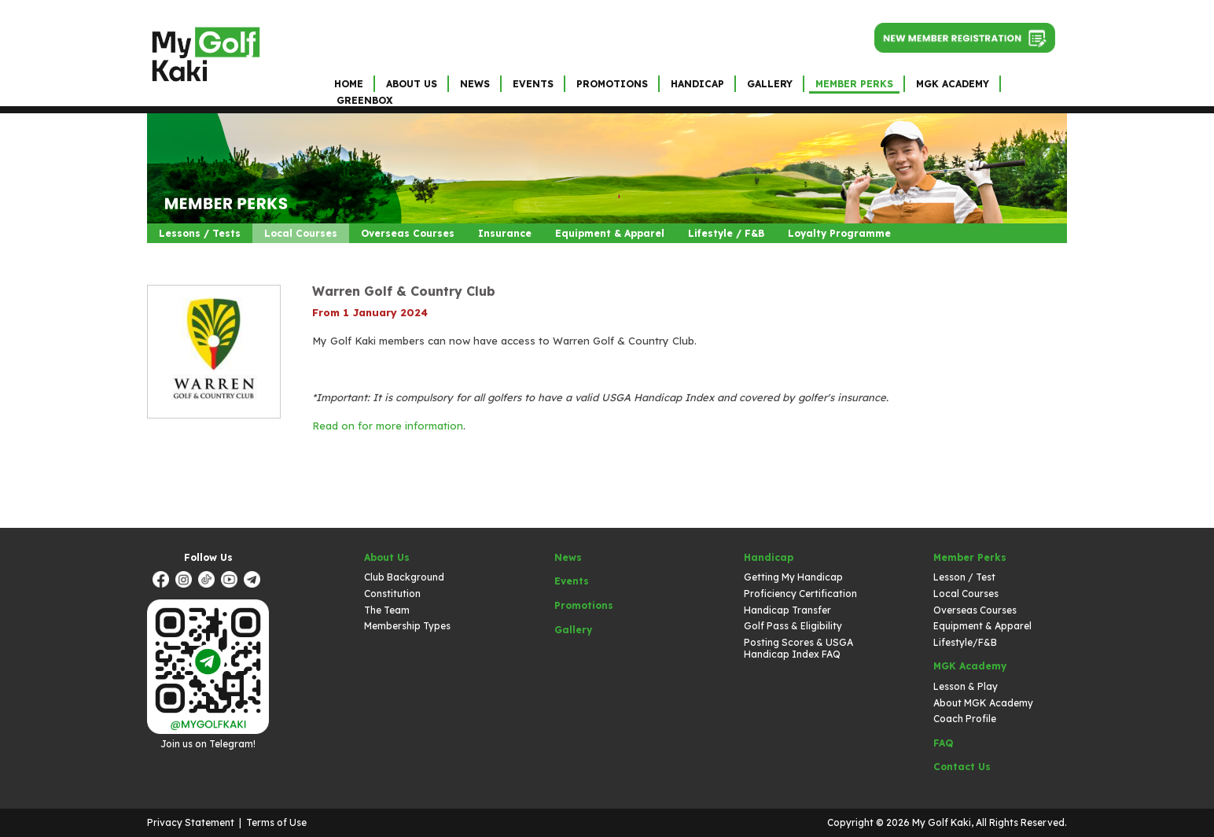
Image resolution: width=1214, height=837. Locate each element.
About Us (411, 84)
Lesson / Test (964, 577)
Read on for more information (387, 425)
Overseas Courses (407, 233)
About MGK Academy (983, 703)
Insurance (505, 233)
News (475, 84)
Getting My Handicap (793, 577)
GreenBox (364, 100)
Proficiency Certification (800, 593)
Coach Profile (964, 719)
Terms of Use (276, 822)
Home (348, 84)
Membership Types (407, 626)
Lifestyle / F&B (726, 233)
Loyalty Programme (839, 233)
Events (533, 84)
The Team (387, 610)
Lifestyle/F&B (965, 642)
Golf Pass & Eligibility (793, 626)
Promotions (612, 84)
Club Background (404, 577)
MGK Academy (952, 84)
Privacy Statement (190, 822)
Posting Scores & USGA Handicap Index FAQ (798, 648)
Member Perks (854, 84)
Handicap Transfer (787, 610)
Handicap (697, 84)
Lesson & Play (965, 686)
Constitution (392, 593)
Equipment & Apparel (609, 233)
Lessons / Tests (200, 233)
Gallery (770, 84)
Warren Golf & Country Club (403, 291)
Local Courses (300, 233)
